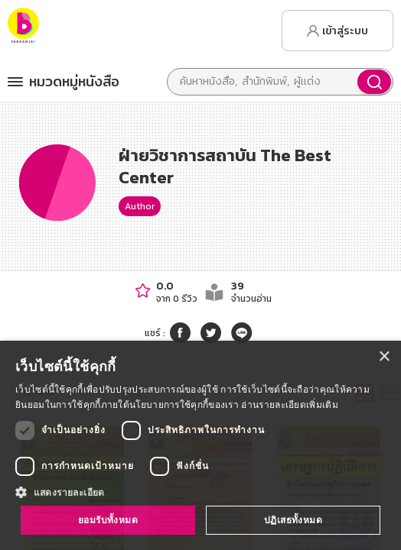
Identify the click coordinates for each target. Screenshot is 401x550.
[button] (200, 492)
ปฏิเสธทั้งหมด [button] (293, 519)
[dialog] (200, 445)
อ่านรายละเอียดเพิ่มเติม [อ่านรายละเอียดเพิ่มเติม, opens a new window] (289, 404)
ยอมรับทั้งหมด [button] (108, 519)
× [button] (384, 357)
